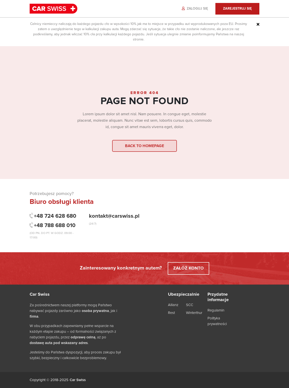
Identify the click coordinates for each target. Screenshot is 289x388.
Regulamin (215, 310)
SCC (189, 305)
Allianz (173, 305)
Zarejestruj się (237, 8)
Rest (171, 313)
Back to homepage (144, 146)
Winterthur (194, 313)
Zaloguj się (195, 8)
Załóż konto (188, 268)
